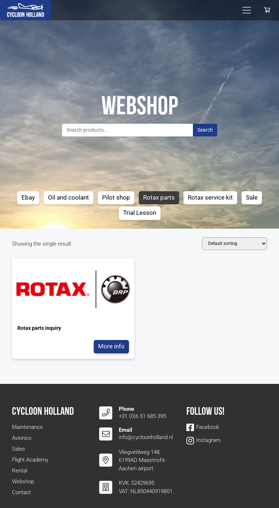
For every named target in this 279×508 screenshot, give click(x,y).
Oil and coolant (68, 197)
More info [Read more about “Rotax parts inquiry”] (111, 346)
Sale (252, 197)
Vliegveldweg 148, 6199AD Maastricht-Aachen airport (142, 460)
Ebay (28, 197)
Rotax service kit (210, 197)
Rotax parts (159, 197)
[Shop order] (234, 243)
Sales (18, 449)
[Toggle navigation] (246, 10)
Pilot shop (116, 197)
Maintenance (27, 427)
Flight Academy (30, 459)
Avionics (22, 438)
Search (205, 130)
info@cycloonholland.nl (146, 437)
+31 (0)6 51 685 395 (142, 416)
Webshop (23, 481)
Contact (21, 492)
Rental (19, 470)
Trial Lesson (139, 212)
